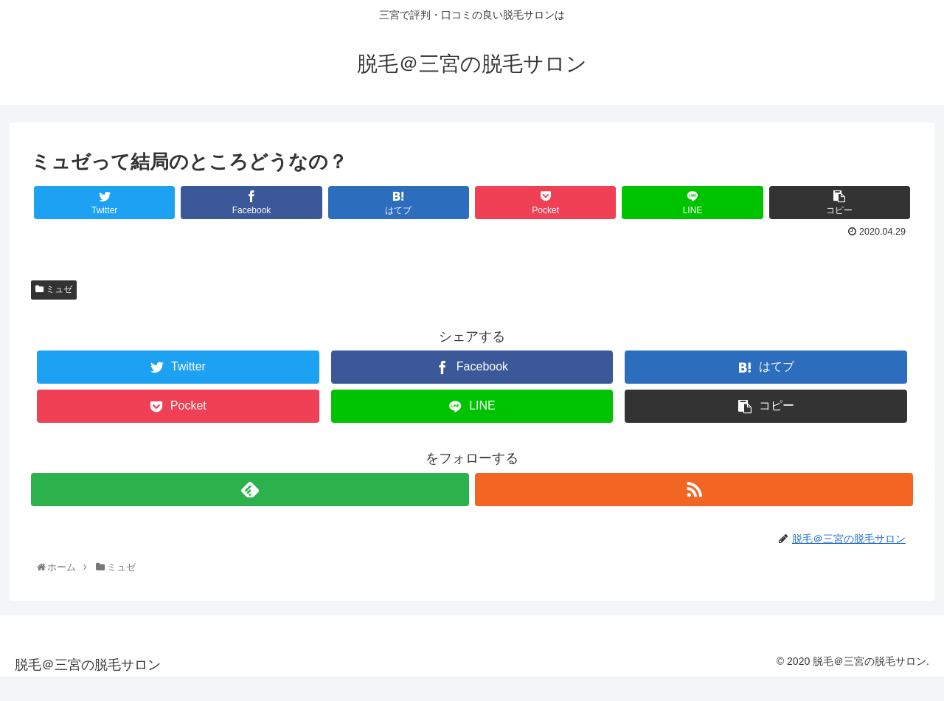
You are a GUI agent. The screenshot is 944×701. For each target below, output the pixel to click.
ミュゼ (53, 289)
